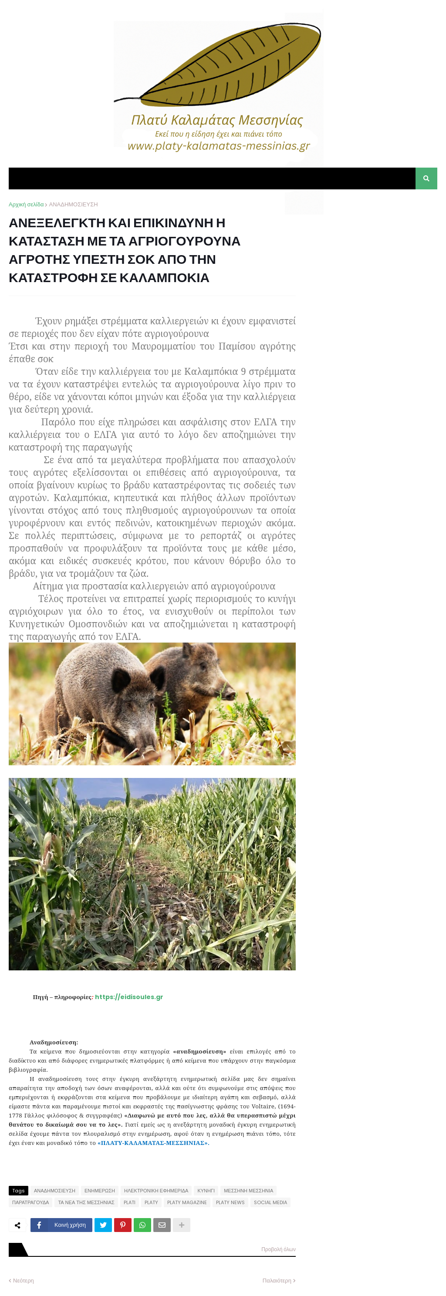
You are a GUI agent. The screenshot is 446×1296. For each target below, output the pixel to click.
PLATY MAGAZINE (187, 1202)
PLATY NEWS (230, 1202)
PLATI (129, 1202)
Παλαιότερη (277, 1280)
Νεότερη (23, 1280)
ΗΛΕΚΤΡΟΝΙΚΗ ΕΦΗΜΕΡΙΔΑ (156, 1190)
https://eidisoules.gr (129, 997)
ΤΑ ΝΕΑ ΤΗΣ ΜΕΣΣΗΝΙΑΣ (86, 1202)
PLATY (151, 1202)
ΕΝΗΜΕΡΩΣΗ (99, 1190)
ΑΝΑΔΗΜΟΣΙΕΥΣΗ (73, 204)
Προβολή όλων (278, 1249)
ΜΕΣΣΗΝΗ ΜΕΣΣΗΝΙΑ (248, 1190)
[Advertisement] (372, 254)
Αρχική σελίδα (26, 204)
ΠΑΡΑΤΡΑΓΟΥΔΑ (30, 1202)
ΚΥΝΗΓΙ (206, 1190)
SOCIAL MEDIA (270, 1202)
